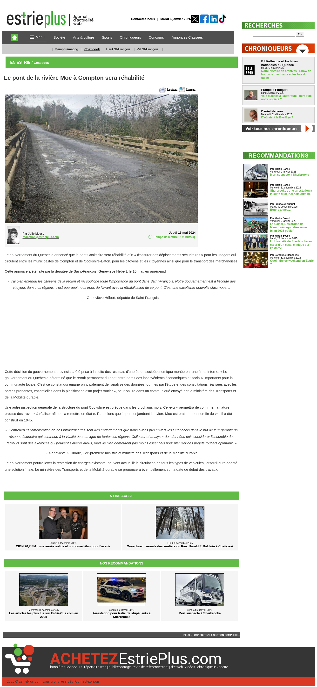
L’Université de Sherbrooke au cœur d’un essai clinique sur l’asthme (291, 245)
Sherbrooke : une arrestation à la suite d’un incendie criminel (291, 192)
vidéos (190, 667)
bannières (57, 667)
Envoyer (190, 89)
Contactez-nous (143, 19)
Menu (37, 37)
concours (74, 667)
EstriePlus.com (30, 681)
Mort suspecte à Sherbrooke (289, 174)
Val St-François (147, 49)
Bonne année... (280, 209)
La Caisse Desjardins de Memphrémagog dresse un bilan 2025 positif (288, 227)
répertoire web (95, 667)
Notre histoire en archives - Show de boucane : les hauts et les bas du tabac (286, 74)
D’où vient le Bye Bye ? (277, 117)
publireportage (119, 667)
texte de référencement (151, 667)
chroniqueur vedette (212, 667)
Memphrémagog (66, 49)
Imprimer (172, 89)
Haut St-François (118, 49)
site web (176, 667)
